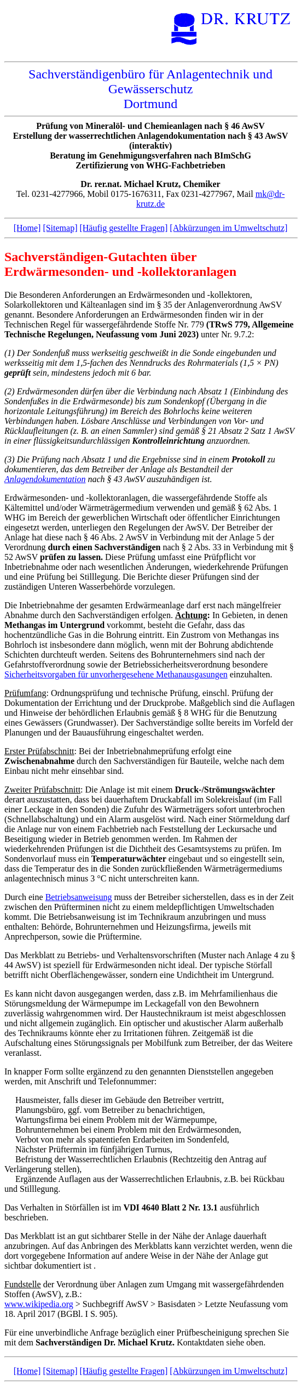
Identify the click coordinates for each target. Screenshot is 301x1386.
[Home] (27, 228)
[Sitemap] (60, 228)
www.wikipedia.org (38, 1304)
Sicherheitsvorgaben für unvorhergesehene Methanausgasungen (116, 674)
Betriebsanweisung (78, 897)
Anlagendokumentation (44, 479)
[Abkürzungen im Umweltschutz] (228, 228)
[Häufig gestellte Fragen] (123, 228)
